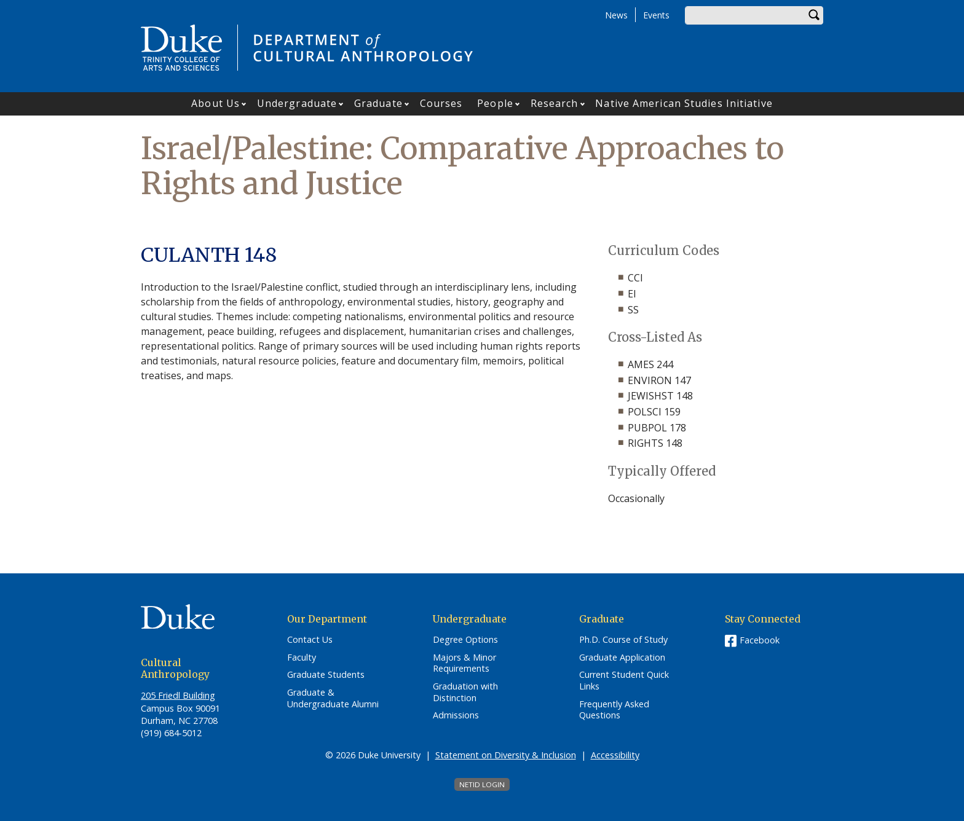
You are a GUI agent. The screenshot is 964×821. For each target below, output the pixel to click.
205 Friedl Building (178, 695)
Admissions (456, 715)
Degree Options (465, 639)
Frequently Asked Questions (614, 710)
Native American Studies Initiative (683, 103)
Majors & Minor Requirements (464, 663)
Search (814, 15)
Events (656, 15)
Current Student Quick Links (624, 680)
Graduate (378, 103)
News (616, 15)
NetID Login (482, 784)
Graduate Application (622, 657)
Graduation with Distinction (465, 692)
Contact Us (310, 639)
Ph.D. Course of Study (623, 639)
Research (555, 103)
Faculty (301, 657)
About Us (215, 103)
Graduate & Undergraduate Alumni (333, 698)
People (495, 103)
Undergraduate (297, 103)
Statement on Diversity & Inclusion (505, 755)
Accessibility (615, 755)
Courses (441, 103)
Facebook (760, 640)
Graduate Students (326, 674)
